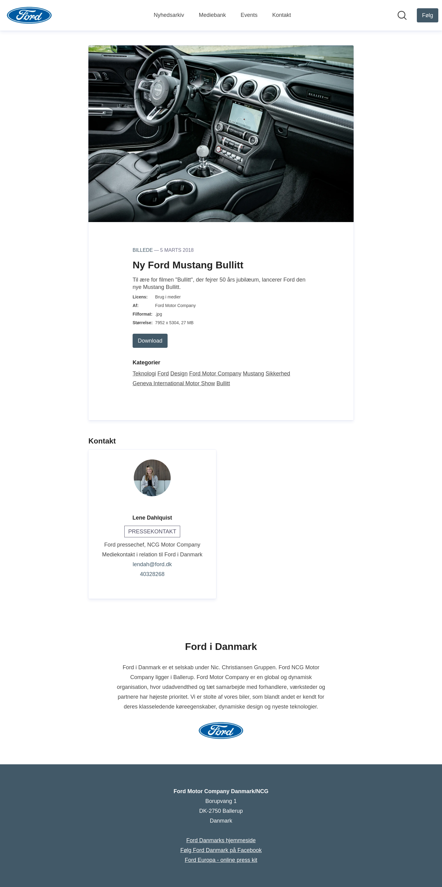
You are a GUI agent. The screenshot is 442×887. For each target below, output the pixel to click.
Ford (163, 374)
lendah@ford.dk (152, 564)
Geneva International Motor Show (174, 383)
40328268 (152, 574)
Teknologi (144, 374)
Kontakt (281, 15)
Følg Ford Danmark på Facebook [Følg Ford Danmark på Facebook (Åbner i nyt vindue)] (221, 850)
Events (249, 15)
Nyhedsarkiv (169, 15)
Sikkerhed (278, 374)
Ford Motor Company (215, 374)
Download (150, 341)
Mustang (253, 374)
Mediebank (212, 15)
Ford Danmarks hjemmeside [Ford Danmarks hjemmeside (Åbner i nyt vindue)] (221, 840)
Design (179, 374)
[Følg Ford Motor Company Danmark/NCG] (427, 15)
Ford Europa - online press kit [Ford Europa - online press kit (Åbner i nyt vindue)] (221, 860)
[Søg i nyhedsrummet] (402, 15)
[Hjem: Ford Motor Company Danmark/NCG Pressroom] (29, 15)
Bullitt (223, 383)
